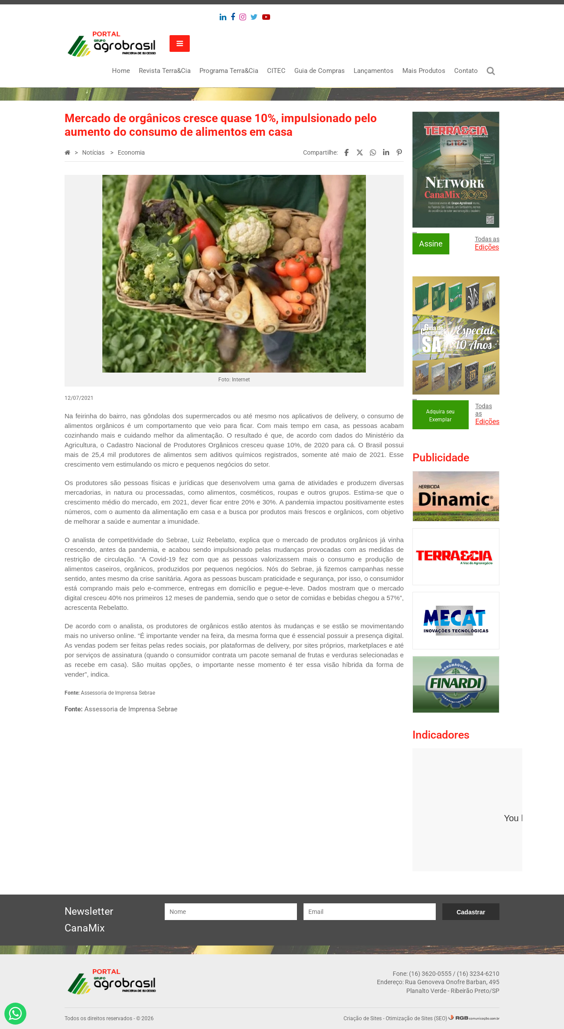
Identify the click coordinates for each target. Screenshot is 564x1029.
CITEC (276, 71)
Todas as (487, 243)
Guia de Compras (319, 71)
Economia (131, 152)
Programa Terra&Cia (228, 71)
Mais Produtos (423, 71)
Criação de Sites (362, 1018)
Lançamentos (374, 71)
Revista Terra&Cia (165, 71)
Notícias (94, 152)
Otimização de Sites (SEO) (416, 1018)
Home (121, 71)
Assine (431, 243)
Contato (466, 71)
